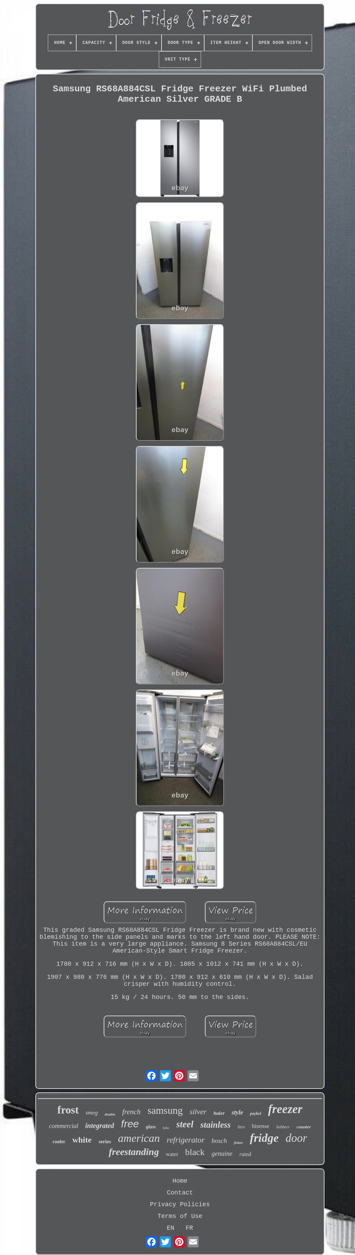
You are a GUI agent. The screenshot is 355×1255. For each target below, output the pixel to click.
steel (184, 1124)
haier (219, 1113)
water (172, 1154)
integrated (99, 1125)
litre (241, 1126)
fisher (238, 1142)
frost (68, 1110)
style (237, 1112)
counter (303, 1126)
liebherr (283, 1127)
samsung (165, 1110)
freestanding (134, 1151)
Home (179, 1180)
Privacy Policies (180, 1204)
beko (166, 1128)
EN (170, 1228)
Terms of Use (179, 1216)
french (131, 1112)
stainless (215, 1124)
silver (198, 1111)
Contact (180, 1192)
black (195, 1152)
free (130, 1123)
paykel (255, 1113)
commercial (63, 1125)
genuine (221, 1153)
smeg (92, 1112)
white (82, 1139)
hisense (260, 1126)
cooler (59, 1141)
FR (189, 1228)
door (296, 1138)
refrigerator (186, 1140)
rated (245, 1154)
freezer (285, 1109)
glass (151, 1126)
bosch (219, 1140)
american (139, 1138)
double (110, 1114)
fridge (264, 1137)
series (104, 1141)
